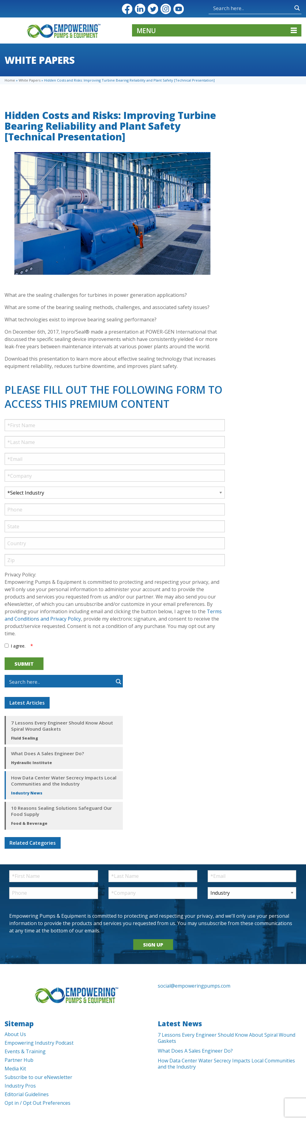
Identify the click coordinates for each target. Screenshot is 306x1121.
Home (10, 80)
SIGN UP (153, 944)
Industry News (26, 793)
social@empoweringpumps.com (194, 985)
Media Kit (15, 1068)
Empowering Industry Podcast (39, 1042)
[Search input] (252, 8)
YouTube (178, 9)
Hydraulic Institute (31, 762)
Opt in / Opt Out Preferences (37, 1103)
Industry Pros (20, 1085)
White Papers (29, 80)
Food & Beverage (29, 823)
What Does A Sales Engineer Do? (47, 753)
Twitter (153, 9)
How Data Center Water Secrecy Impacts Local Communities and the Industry (63, 781)
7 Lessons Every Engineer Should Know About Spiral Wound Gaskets (62, 726)
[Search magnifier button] (297, 8)
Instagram (166, 9)
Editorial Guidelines (27, 1094)
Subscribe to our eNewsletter (38, 1077)
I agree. (18, 646)
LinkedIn (140, 9)
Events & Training (25, 1051)
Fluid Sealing (24, 738)
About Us (15, 1034)
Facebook (127, 9)
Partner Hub (19, 1060)
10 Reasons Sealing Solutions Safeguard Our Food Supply (61, 811)
